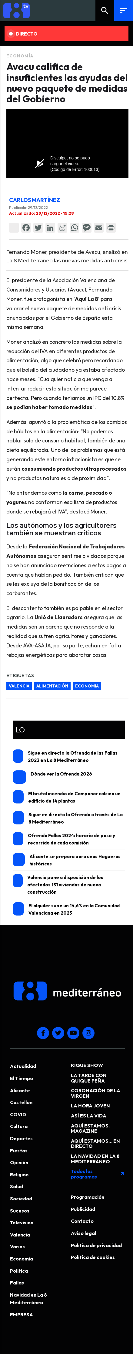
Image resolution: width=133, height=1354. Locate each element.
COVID (18, 1114)
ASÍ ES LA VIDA (88, 1116)
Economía (20, 56)
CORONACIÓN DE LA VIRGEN (95, 1093)
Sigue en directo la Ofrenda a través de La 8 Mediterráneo (68, 818)
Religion (19, 1175)
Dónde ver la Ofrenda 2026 (52, 777)
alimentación (52, 686)
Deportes (21, 1138)
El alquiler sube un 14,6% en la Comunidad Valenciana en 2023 (66, 909)
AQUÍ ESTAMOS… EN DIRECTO (95, 1143)
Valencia (20, 1235)
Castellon (21, 1102)
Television (21, 1222)
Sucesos (19, 1211)
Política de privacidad (96, 1245)
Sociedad (21, 1198)
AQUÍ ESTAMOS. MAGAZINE (90, 1128)
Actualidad (23, 1066)
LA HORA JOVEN (90, 1106)
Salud (16, 1186)
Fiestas (19, 1151)
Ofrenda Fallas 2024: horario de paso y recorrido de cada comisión (64, 839)
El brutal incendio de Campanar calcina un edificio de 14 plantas (67, 797)
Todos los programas (98, 1173)
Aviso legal (83, 1233)
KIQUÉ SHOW (87, 1065)
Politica (19, 1271)
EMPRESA (21, 1314)
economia (87, 686)
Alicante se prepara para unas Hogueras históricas (67, 860)
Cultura (19, 1126)
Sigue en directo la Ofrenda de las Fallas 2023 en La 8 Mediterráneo (65, 756)
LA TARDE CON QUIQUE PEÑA (89, 1078)
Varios (17, 1246)
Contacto (82, 1221)
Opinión (19, 1162)
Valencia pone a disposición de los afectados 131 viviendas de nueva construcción (58, 884)
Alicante (20, 1090)
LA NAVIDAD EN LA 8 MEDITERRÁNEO (95, 1159)
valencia (19, 686)
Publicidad (83, 1209)
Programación (87, 1197)
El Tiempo (21, 1078)
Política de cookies (93, 1257)
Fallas (17, 1283)
